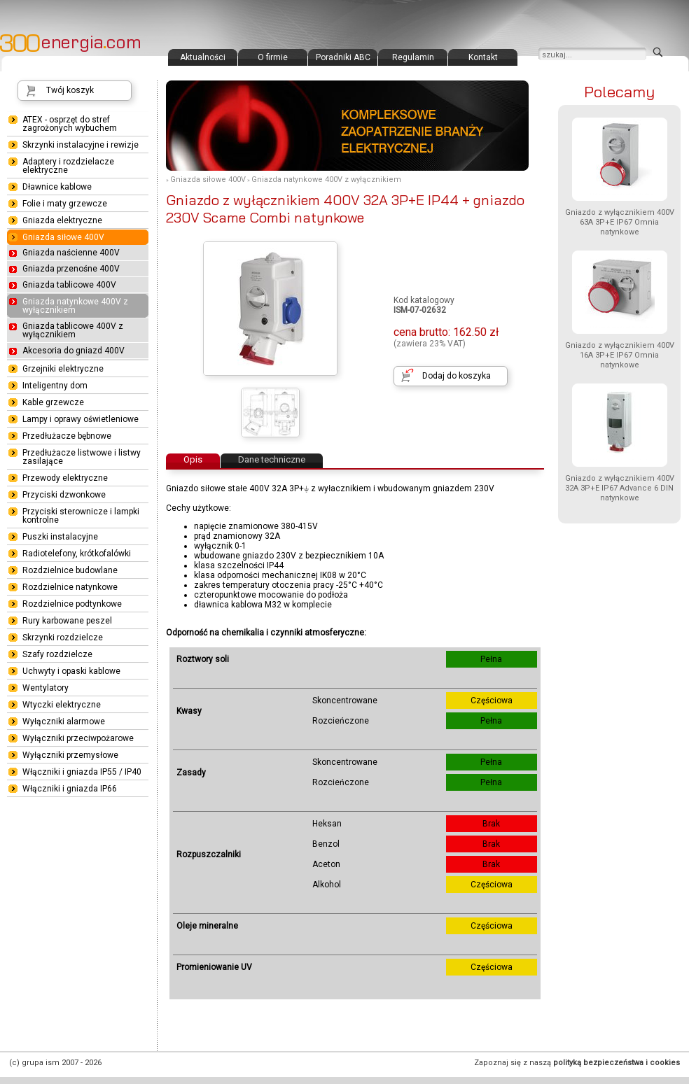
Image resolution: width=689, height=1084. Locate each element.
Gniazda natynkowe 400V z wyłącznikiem (326, 179)
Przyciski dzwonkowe (64, 495)
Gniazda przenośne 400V (71, 269)
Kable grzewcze (53, 402)
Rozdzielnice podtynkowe (72, 604)
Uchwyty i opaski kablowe (71, 671)
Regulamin (413, 57)
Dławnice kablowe (57, 187)
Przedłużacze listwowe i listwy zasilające (81, 457)
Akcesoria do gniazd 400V (73, 351)
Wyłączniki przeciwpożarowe (78, 738)
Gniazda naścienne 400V (71, 253)
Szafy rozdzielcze (57, 654)
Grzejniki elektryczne (63, 369)
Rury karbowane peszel (67, 621)
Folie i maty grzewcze (64, 204)
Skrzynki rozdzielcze (62, 637)
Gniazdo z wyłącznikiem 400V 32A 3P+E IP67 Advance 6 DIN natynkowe (619, 488)
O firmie (273, 57)
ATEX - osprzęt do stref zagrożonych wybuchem (69, 124)
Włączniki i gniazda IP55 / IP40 (81, 772)
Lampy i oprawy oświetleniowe (80, 419)
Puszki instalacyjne (60, 537)
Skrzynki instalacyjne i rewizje (80, 145)
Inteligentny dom (55, 385)
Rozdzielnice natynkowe (70, 587)
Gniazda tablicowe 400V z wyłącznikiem (72, 330)
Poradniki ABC (343, 57)
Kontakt (483, 57)
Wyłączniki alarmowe (63, 721)
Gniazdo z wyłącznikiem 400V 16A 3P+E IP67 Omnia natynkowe (619, 355)
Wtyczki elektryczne (61, 705)
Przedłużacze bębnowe (66, 436)
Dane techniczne (271, 459)
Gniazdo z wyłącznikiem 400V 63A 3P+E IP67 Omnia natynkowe (619, 222)
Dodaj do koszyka (456, 376)
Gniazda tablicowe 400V (69, 285)
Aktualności (202, 57)
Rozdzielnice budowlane (70, 570)
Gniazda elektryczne (62, 220)
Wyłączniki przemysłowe (70, 755)
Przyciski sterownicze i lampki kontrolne (80, 516)
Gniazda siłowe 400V (208, 179)
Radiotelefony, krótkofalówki (76, 553)
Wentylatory (45, 688)
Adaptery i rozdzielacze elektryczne (68, 166)
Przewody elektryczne (65, 478)
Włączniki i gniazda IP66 (69, 789)
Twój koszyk (70, 90)
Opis (192, 459)
